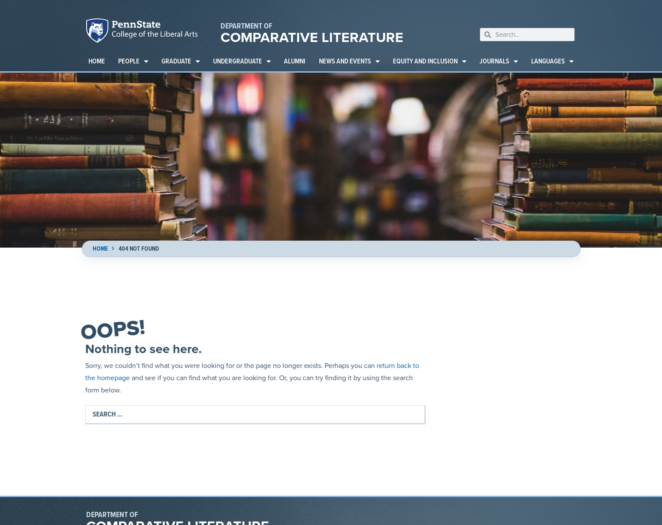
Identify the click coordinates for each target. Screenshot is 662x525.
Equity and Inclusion (429, 61)
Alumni (294, 61)
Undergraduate (242, 61)
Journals (499, 61)
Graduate (180, 61)
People (133, 61)
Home (96, 61)
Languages (552, 61)
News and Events (349, 61)
